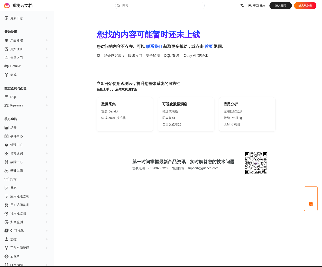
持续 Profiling (233, 118)
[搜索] (159, 5)
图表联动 (168, 118)
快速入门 (135, 55)
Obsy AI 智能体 (196, 55)
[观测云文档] (6, 5)
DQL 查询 (171, 55)
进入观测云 (305, 5)
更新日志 (256, 5)
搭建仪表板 (170, 111)
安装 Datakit (109, 111)
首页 (209, 46)
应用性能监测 (233, 111)
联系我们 (154, 46)
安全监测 (153, 55)
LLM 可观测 (232, 124)
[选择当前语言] (242, 5)
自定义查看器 (171, 124)
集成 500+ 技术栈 (113, 118)
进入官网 (280, 5)
